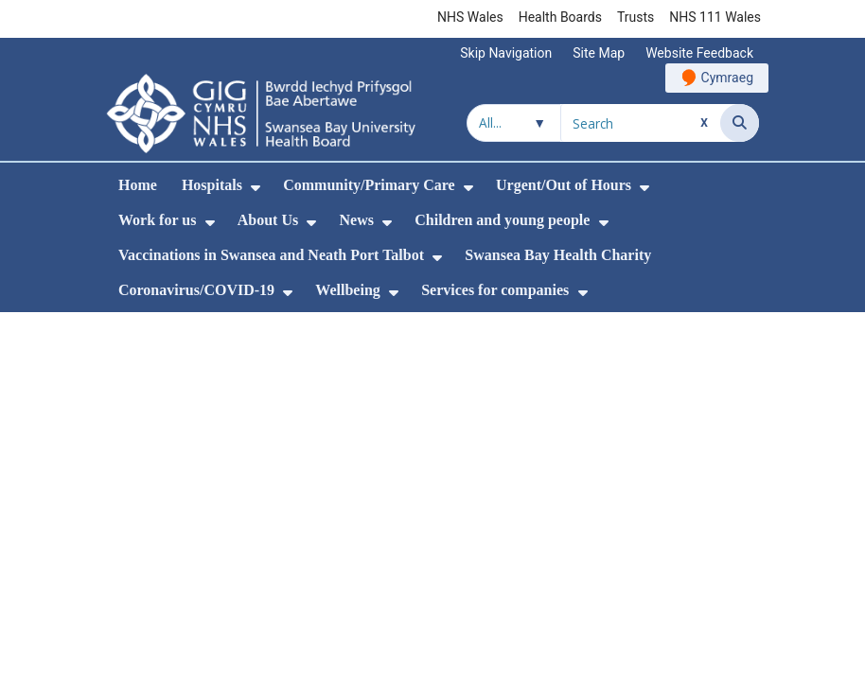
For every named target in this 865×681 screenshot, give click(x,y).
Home (137, 185)
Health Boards (560, 17)
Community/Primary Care (368, 185)
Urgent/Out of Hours (563, 185)
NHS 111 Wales (715, 17)
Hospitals (212, 185)
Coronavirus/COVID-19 (196, 290)
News (356, 220)
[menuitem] (255, 188)
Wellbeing (347, 290)
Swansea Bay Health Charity (558, 255)
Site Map (599, 53)
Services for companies (495, 290)
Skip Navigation (506, 53)
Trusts (635, 17)
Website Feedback (699, 53)
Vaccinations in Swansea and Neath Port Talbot (271, 255)
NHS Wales (470, 17)
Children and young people (502, 220)
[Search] (739, 123)
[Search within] (514, 123)
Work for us (157, 220)
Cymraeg (727, 77)
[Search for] (640, 123)
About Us (268, 220)
